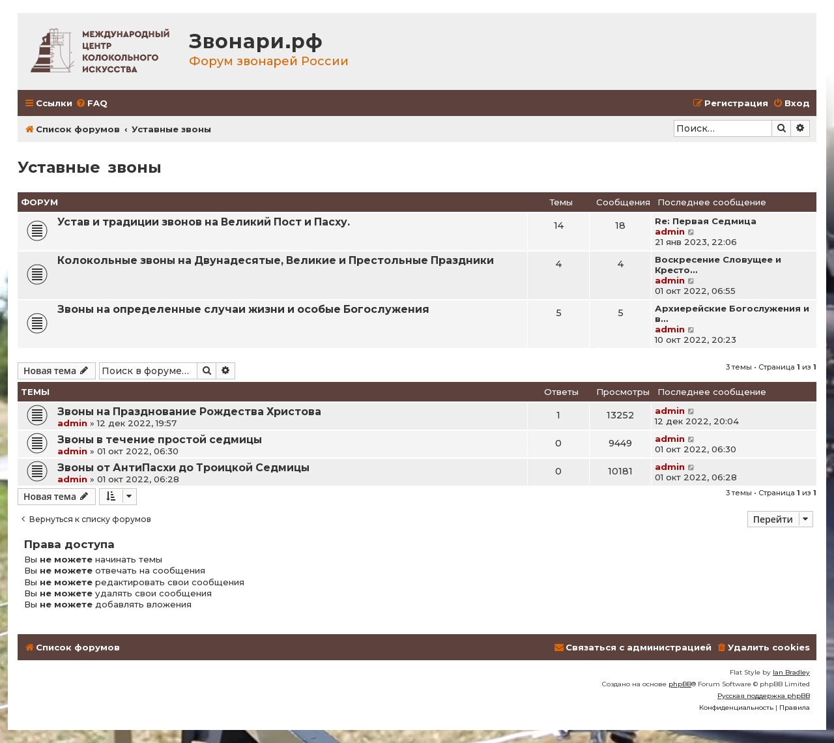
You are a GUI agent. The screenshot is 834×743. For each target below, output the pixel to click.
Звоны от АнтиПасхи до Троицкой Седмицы (183, 467)
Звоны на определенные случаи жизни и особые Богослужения (243, 309)
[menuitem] (92, 103)
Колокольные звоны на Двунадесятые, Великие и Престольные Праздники (275, 260)
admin (670, 231)
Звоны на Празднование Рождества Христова (189, 411)
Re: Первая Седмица (705, 221)
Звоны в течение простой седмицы (159, 439)
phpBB (680, 684)
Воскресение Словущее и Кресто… (718, 264)
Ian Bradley (791, 672)
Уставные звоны (90, 167)
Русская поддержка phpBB (763, 696)
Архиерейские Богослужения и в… (732, 313)
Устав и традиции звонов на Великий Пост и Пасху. (203, 222)
